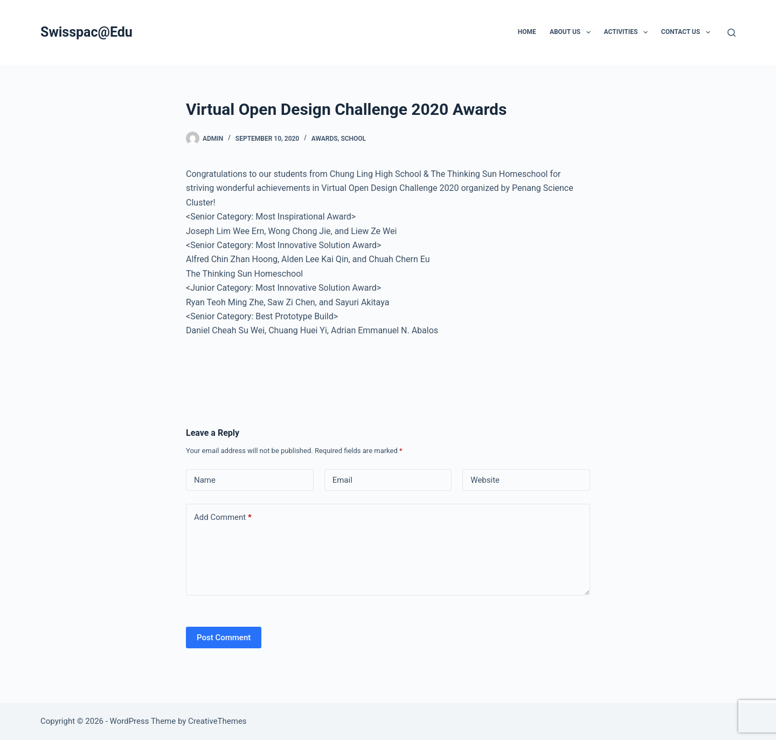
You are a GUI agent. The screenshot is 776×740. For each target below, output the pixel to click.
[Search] (732, 33)
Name (205, 480)
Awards (324, 138)
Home (527, 32)
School (353, 138)
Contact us (688, 32)
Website (485, 480)
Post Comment (224, 637)
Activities (628, 32)
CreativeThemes (217, 721)
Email (342, 480)
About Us (572, 32)
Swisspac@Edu (86, 32)
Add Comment (223, 517)
